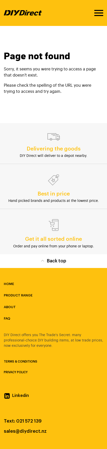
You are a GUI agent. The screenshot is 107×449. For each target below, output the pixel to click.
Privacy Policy (16, 372)
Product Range (18, 295)
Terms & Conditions (20, 361)
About (10, 307)
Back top (53, 260)
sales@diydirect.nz (25, 431)
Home (9, 284)
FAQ (7, 318)
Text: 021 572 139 (23, 421)
